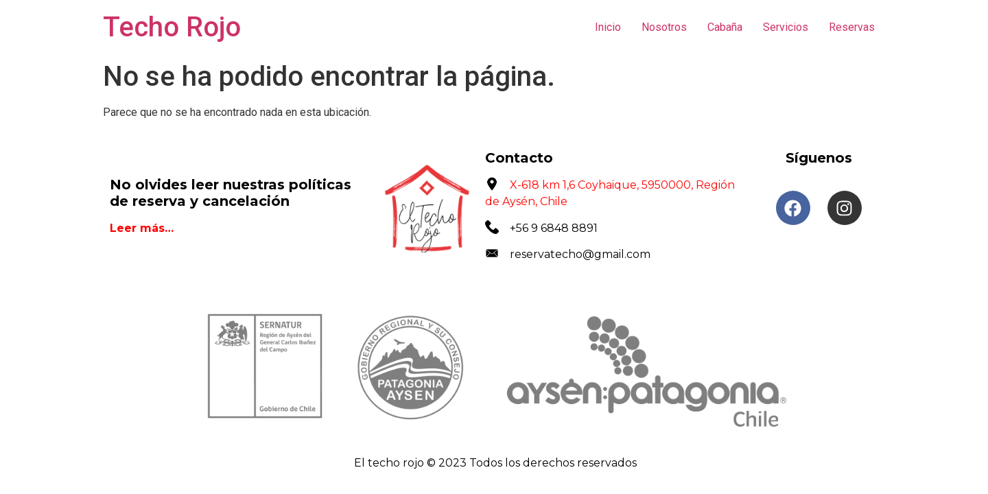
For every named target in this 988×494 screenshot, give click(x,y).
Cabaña (724, 27)
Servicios (785, 27)
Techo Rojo (172, 27)
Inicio (608, 27)
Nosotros (664, 27)
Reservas (852, 27)
